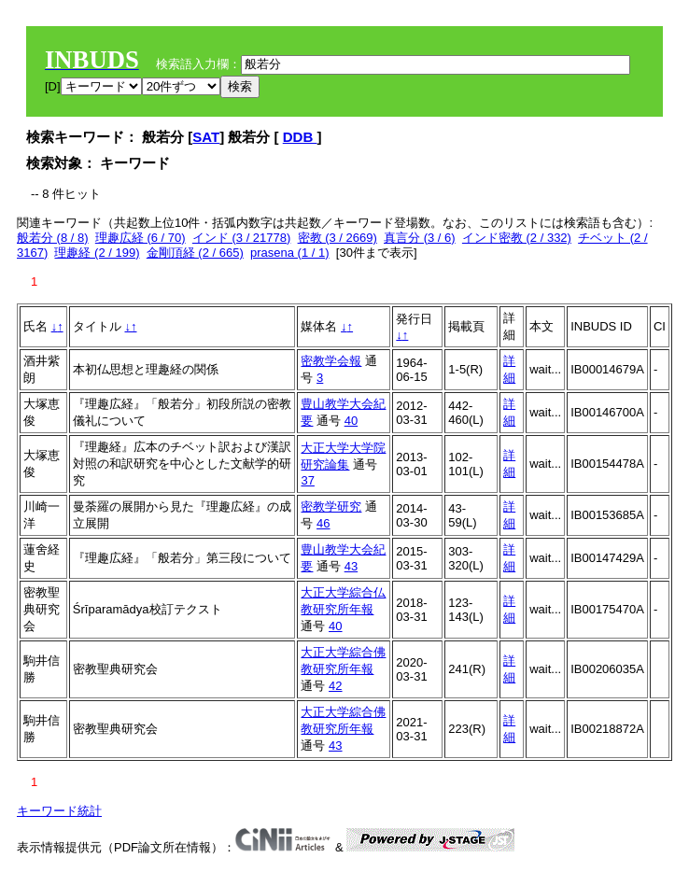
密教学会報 (331, 361)
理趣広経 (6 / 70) (140, 238)
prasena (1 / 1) (290, 253)
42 (335, 686)
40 (351, 421)
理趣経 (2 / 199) (96, 253)
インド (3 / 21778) (241, 238)
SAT (205, 137)
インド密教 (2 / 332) (516, 238)
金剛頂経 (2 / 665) (195, 253)
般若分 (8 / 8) (53, 238)
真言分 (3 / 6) (420, 238)
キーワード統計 (59, 811)
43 (351, 566)
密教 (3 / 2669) (337, 238)
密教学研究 (331, 506)
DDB (300, 137)
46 (323, 523)
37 (307, 480)
